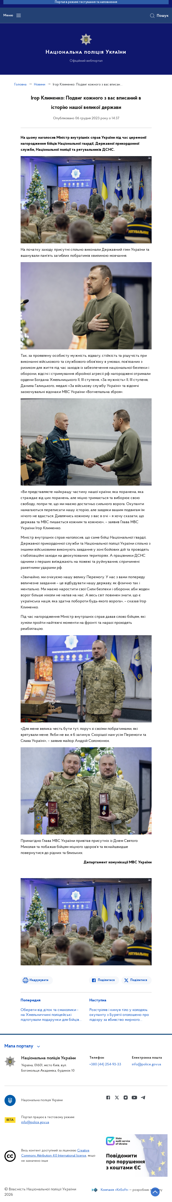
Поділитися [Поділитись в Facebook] (106, 980)
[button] (22, 1046)
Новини (39, 84)
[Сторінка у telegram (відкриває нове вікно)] (143, 1097)
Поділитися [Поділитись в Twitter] (138, 980)
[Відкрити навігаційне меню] (18, 15)
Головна (20, 84)
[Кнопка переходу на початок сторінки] (155, 1191)
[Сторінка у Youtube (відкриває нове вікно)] (134, 1097)
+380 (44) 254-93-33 (105, 1064)
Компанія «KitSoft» (115, 1190)
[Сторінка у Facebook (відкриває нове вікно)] (108, 1097)
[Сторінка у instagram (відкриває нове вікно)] (125, 1097)
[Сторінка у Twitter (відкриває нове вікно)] (117, 1097)
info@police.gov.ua (146, 1064)
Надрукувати (39, 980)
